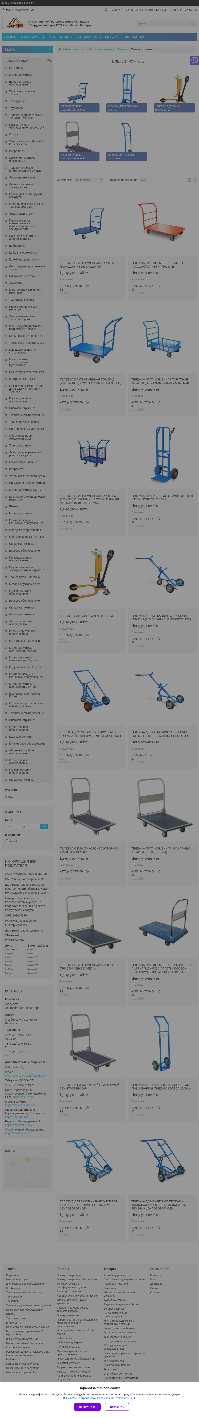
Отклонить (117, 1406)
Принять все (87, 1406)
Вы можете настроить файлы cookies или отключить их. (98, 1398)
